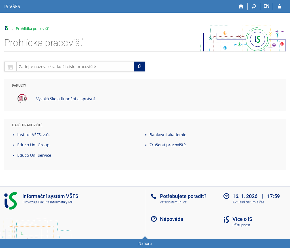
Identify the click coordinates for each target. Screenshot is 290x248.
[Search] (139, 66)
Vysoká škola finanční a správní (65, 98)
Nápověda (171, 219)
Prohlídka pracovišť (32, 28)
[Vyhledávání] (254, 6)
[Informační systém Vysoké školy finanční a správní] (12, 6)
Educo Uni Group (33, 144)
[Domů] (241, 6)
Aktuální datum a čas (248, 202)
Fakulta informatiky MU (55, 202)
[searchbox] (75, 66)
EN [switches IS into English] (266, 6)
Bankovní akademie (168, 134)
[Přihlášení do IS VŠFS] (279, 6)
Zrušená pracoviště (168, 144)
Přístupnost (241, 225)
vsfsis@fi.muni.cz (173, 202)
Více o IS (242, 219)
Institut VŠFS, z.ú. (33, 134)
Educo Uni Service (34, 155)
